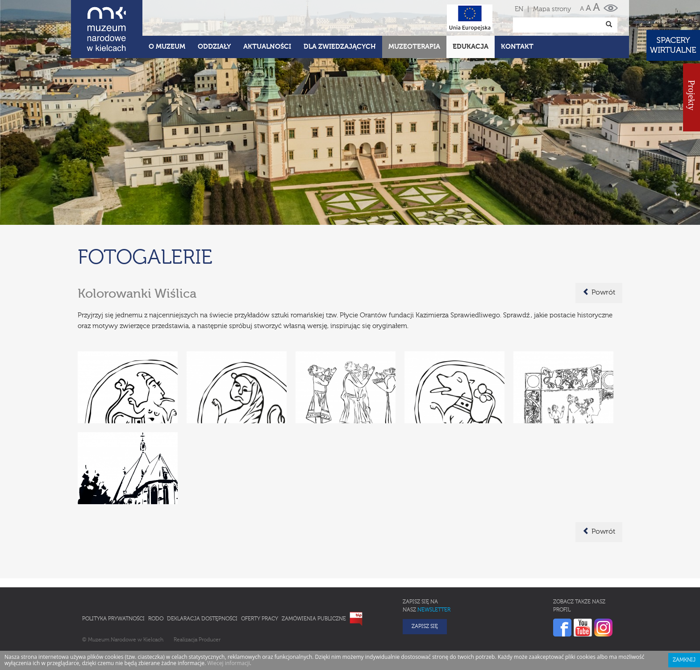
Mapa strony (552, 9)
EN (519, 9)
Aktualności (267, 46)
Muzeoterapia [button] (414, 46)
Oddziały (214, 46)
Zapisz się (425, 626)
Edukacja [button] (470, 46)
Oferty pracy (259, 619)
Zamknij (684, 660)
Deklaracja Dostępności (202, 619)
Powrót (599, 292)
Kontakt (517, 46)
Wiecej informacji (228, 663)
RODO (155, 619)
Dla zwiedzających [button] (340, 46)
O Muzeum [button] (167, 46)
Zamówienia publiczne (314, 619)
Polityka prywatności (113, 619)
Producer (210, 640)
